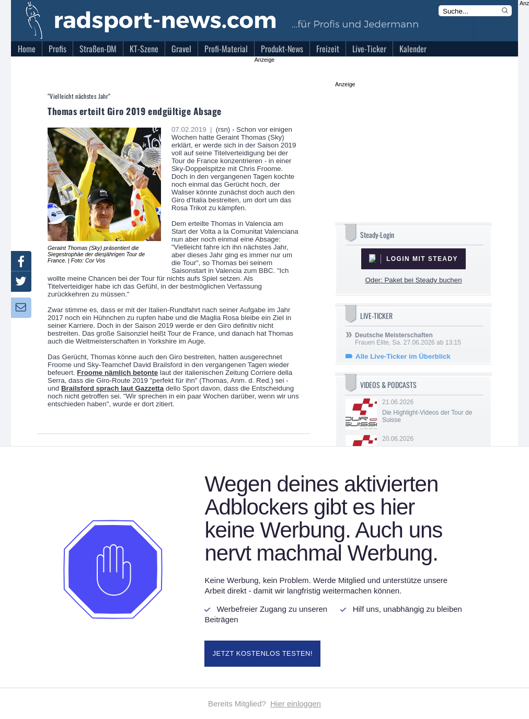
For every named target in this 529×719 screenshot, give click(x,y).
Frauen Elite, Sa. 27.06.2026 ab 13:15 (408, 339)
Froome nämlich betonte (117, 372)
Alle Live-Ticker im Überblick (403, 356)
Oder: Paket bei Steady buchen (413, 280)
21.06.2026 (431, 411)
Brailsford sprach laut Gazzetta (112, 388)
